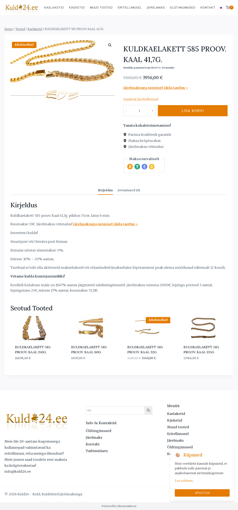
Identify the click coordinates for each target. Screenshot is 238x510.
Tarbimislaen (97, 451)
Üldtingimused (182, 7)
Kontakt (208, 7)
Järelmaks (156, 7)
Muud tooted (101, 7)
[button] (110, 45)
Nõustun (202, 493)
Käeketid (77, 7)
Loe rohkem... (184, 481)
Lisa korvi (189, 110)
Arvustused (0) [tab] (129, 190)
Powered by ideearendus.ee (119, 506)
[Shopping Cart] (230, 7)
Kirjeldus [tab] (105, 190)
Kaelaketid (54, 7)
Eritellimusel (130, 7)
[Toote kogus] (136, 110)
